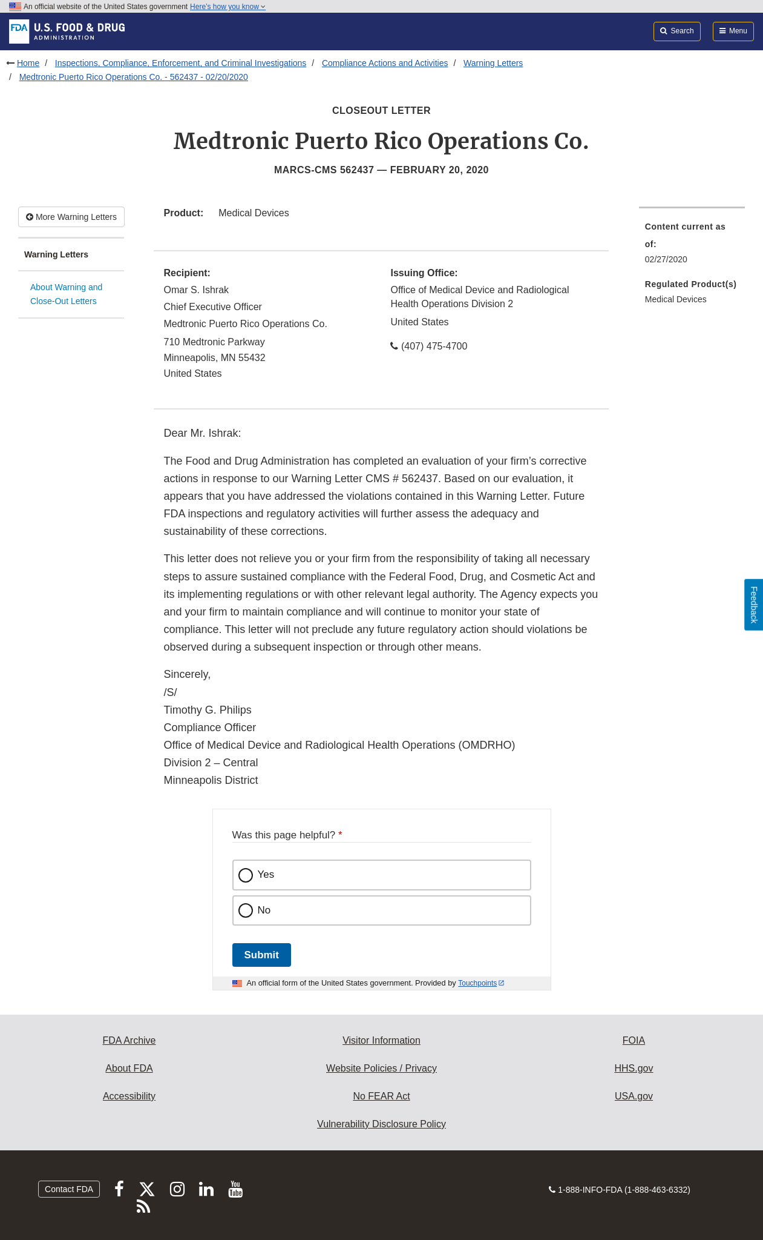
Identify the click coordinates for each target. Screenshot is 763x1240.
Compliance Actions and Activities (385, 63)
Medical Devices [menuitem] (676, 299)
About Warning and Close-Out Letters (66, 294)
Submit (261, 955)
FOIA (634, 1040)
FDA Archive (129, 1040)
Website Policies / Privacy (381, 1068)
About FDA (128, 1068)
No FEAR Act (381, 1096)
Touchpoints (477, 983)
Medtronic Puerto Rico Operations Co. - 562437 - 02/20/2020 (133, 77)
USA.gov (634, 1096)
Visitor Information (381, 1040)
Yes (266, 874)
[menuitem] (692, 246)
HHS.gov (633, 1068)
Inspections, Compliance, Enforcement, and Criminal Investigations (181, 63)
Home (28, 63)
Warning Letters (493, 63)
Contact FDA (69, 1189)
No (264, 910)
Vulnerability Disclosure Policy (381, 1124)
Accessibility (129, 1096)
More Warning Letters (71, 217)
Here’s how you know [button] (228, 6)
